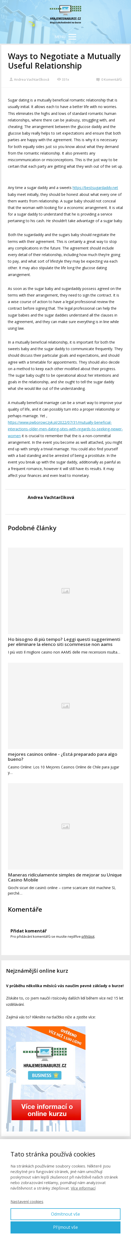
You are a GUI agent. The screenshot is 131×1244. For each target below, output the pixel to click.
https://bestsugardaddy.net (95, 187)
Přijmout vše (65, 1227)
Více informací (83, 1188)
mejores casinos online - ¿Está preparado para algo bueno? (62, 756)
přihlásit (88, 936)
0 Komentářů (109, 79)
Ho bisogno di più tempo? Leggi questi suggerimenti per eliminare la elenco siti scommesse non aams (64, 641)
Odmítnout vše (65, 1214)
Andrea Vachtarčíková (29, 79)
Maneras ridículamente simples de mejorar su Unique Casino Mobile (65, 877)
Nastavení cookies (27, 1201)
